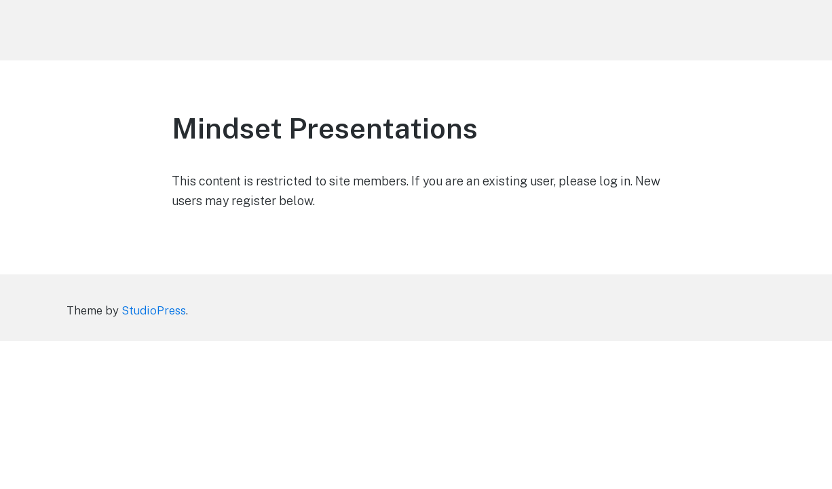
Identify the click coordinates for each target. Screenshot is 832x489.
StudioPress (153, 310)
